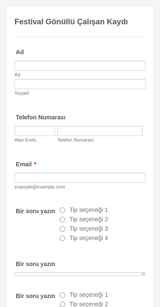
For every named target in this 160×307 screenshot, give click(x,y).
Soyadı (22, 93)
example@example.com (40, 186)
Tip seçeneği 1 (89, 209)
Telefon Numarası (40, 117)
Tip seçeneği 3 (89, 228)
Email (26, 164)
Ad (20, 52)
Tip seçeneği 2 (89, 219)
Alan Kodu (25, 139)
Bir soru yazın (35, 264)
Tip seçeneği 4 (89, 238)
